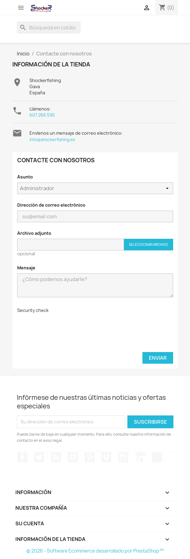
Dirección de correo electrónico (51, 205)
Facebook (22, 457)
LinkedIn (140, 457)
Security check (32, 310)
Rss (56, 457)
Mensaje (26, 268)
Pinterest (90, 457)
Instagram (123, 457)
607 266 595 (42, 115)
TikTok (157, 457)
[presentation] (64, 328)
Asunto (25, 177)
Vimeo (106, 457)
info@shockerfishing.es (52, 139)
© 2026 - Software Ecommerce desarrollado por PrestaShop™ (95, 551)
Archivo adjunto (34, 233)
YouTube (73, 457)
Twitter (39, 457)
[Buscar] (49, 27)
